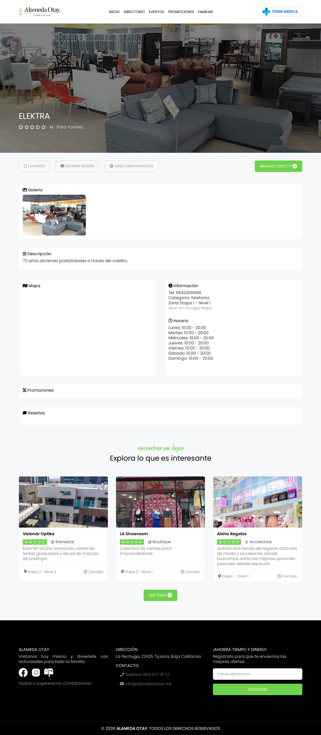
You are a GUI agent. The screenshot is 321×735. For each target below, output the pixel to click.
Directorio (134, 11)
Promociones (181, 11)
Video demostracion (131, 166)
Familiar (205, 11)
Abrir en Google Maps (190, 308)
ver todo (160, 595)
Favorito (34, 166)
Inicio (114, 11)
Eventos (156, 11)
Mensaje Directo (278, 166)
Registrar (257, 689)
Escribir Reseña (77, 166)
